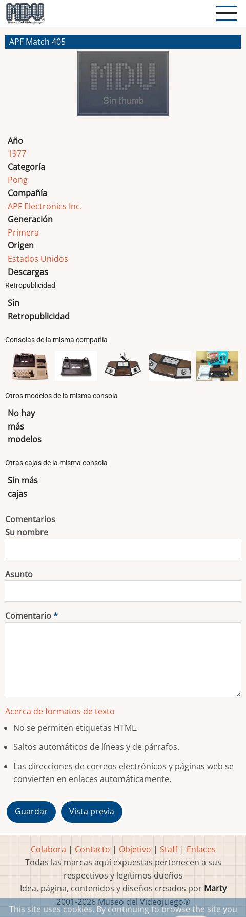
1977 (17, 153)
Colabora (48, 849)
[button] (123, 87)
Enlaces (201, 849)
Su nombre (26, 532)
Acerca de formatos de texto (60, 711)
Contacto (92, 849)
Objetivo (135, 849)
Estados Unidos (38, 258)
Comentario (28, 615)
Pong (18, 179)
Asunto (19, 574)
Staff (169, 849)
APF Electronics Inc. (45, 206)
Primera (23, 232)
